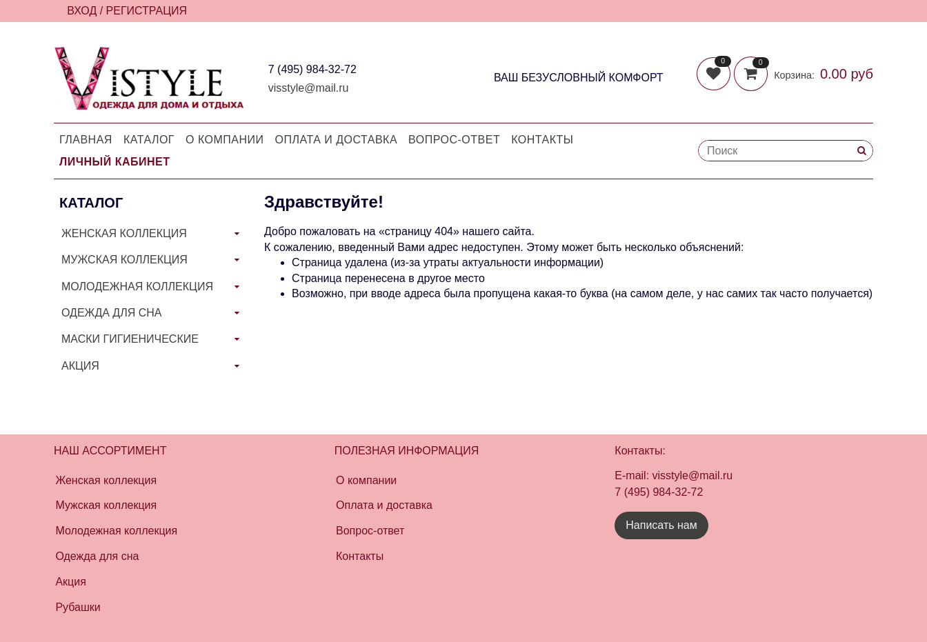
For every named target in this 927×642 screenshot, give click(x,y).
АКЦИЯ (80, 366)
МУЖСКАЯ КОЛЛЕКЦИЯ (124, 259)
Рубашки (77, 607)
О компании (225, 140)
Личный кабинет (114, 162)
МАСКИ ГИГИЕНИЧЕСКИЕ (130, 339)
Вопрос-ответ (370, 530)
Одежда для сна (97, 556)
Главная (85, 140)
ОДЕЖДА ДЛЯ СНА (111, 313)
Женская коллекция (106, 480)
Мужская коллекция (106, 505)
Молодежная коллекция (116, 530)
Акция (70, 582)
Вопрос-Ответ (454, 140)
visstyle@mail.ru (308, 88)
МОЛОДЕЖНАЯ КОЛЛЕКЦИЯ (137, 286)
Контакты (542, 140)
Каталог (149, 140)
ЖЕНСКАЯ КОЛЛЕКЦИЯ (124, 233)
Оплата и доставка (336, 140)
